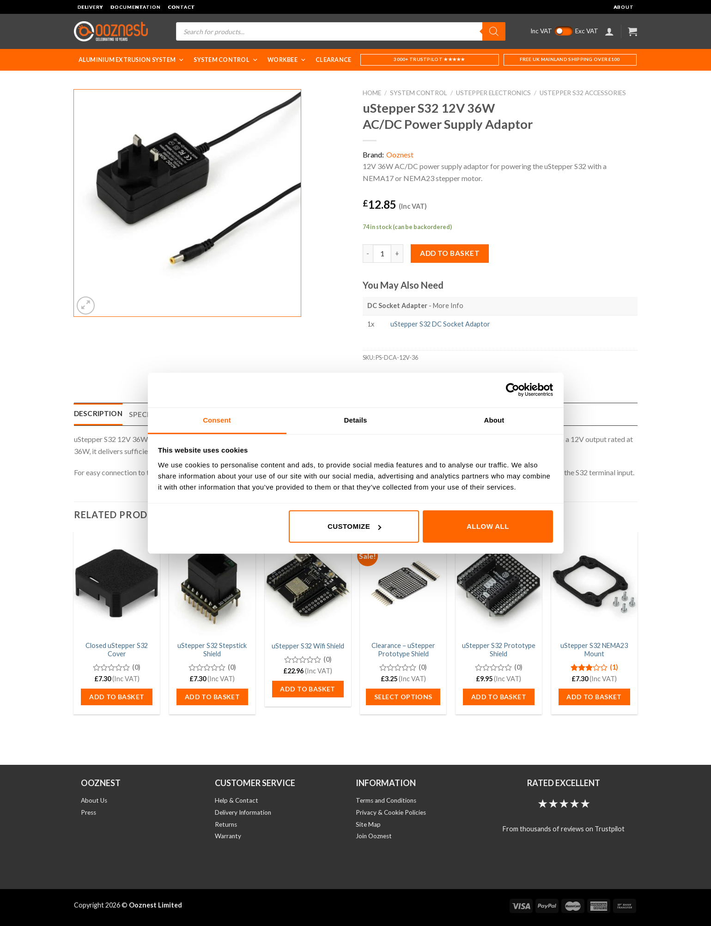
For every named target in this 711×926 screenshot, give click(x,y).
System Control (226, 60)
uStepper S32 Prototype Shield (498, 650)
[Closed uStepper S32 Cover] (116, 583)
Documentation (135, 7)
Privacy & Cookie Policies (391, 812)
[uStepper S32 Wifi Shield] (308, 583)
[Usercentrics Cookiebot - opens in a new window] (512, 390)
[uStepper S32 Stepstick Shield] (212, 583)
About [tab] (494, 420)
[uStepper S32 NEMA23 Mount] (594, 583)
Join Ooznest (374, 836)
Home (372, 93)
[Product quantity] (382, 253)
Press (88, 812)
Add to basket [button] (116, 697)
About (623, 7)
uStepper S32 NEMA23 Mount (594, 650)
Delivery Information (243, 812)
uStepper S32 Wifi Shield (308, 646)
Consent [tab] (217, 420)
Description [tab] (98, 413)
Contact (181, 7)
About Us (94, 800)
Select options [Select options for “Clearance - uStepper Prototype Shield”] (403, 697)
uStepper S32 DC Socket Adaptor (440, 324)
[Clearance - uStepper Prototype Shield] (403, 583)
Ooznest (399, 154)
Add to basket (450, 253)
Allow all (488, 526)
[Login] (609, 31)
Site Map (368, 824)
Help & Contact (236, 800)
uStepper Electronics (493, 93)
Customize (354, 526)
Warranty (228, 836)
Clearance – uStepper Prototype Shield (403, 650)
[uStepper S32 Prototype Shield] (499, 583)
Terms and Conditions (386, 800)
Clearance (333, 59)
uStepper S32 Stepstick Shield (212, 650)
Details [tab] (355, 420)
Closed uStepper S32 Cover (116, 650)
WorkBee (286, 60)
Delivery (90, 7)
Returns (226, 824)
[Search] (493, 31)
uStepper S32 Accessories (583, 93)
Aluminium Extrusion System (132, 60)
